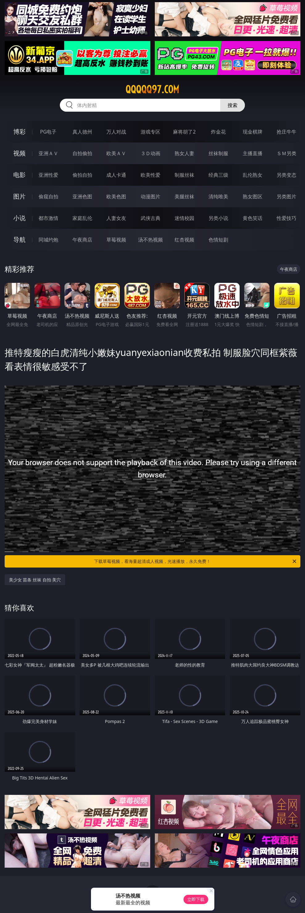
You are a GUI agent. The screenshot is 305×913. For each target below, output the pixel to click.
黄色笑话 (252, 218)
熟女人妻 (184, 153)
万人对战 (116, 131)
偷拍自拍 (82, 174)
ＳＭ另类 (286, 153)
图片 (19, 196)
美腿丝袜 (184, 196)
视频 (19, 153)
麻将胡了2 (184, 131)
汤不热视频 (150, 239)
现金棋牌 (252, 131)
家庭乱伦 (82, 218)
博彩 (19, 131)
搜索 (232, 105)
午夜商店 (82, 239)
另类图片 (286, 196)
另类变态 (286, 174)
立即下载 (195, 899)
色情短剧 (218, 239)
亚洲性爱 (48, 174)
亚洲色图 (82, 196)
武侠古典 (150, 218)
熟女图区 (252, 196)
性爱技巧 (286, 218)
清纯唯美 (218, 196)
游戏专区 (150, 131)
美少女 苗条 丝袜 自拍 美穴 (35, 580)
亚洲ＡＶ (48, 153)
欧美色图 (116, 196)
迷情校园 (184, 218)
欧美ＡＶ (116, 153)
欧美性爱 (150, 174)
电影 (19, 175)
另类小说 (218, 218)
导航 (19, 239)
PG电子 (48, 131)
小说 (19, 218)
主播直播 (252, 153)
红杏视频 (184, 239)
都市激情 (48, 218)
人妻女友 (116, 218)
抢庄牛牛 (286, 131)
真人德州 (82, 131)
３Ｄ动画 (150, 153)
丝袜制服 (218, 153)
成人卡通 (116, 174)
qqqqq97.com (152, 89)
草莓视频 (116, 239)
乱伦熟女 (252, 174)
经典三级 (218, 174)
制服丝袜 (184, 174)
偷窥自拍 (48, 196)
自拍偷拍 (82, 153)
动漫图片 (150, 196)
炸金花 (218, 131)
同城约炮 (48, 239)
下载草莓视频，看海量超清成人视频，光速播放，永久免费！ (195, 561)
